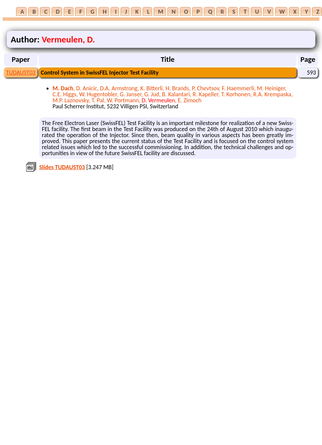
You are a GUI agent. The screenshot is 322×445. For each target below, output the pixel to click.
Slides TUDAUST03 (62, 167)
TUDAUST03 (20, 72)
